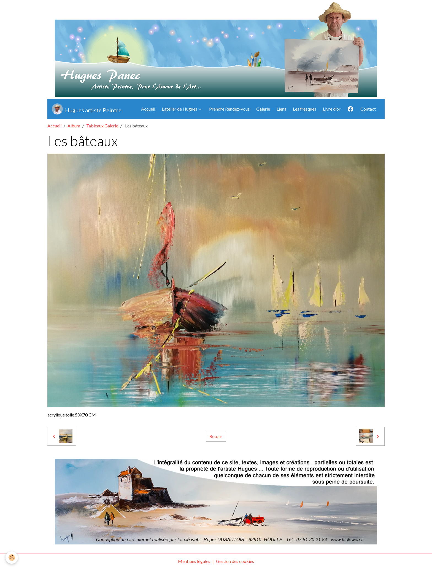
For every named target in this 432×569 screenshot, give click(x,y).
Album (74, 125)
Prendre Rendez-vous (229, 108)
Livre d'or (332, 108)
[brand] (86, 108)
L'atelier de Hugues (180, 108)
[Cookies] (12, 557)
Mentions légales (194, 561)
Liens (281, 108)
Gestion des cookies (235, 561)
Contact (368, 108)
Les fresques (304, 108)
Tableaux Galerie (102, 125)
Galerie (263, 108)
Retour (215, 436)
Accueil (148, 108)
